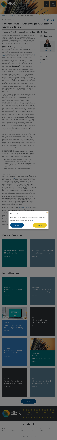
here (32, 220)
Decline (40, 225)
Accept (17, 225)
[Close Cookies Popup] (46, 212)
